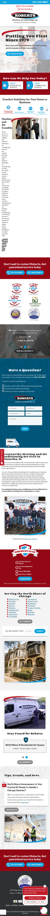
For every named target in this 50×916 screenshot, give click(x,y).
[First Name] (16, 408)
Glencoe (12, 606)
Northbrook (31, 604)
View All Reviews (24, 351)
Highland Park (14, 610)
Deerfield (12, 601)
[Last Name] (33, 408)
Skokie (29, 610)
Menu (5, 2)
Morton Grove (32, 601)
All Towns (24, 621)
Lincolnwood (32, 599)
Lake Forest (13, 614)
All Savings (24, 762)
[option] (25, 182)
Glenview (12, 608)
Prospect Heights (33, 608)
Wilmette (30, 614)
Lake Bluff (12, 612)
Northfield (31, 606)
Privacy (2, 914)
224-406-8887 (40, 377)
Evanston (12, 604)
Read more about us (30, 539)
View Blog (10, 810)
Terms (5, 914)
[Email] (33, 413)
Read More (5, 243)
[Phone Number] (16, 413)
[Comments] (25, 421)
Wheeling (30, 612)
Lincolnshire (13, 617)
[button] (8, 110)
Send (25, 429)
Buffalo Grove (14, 599)
